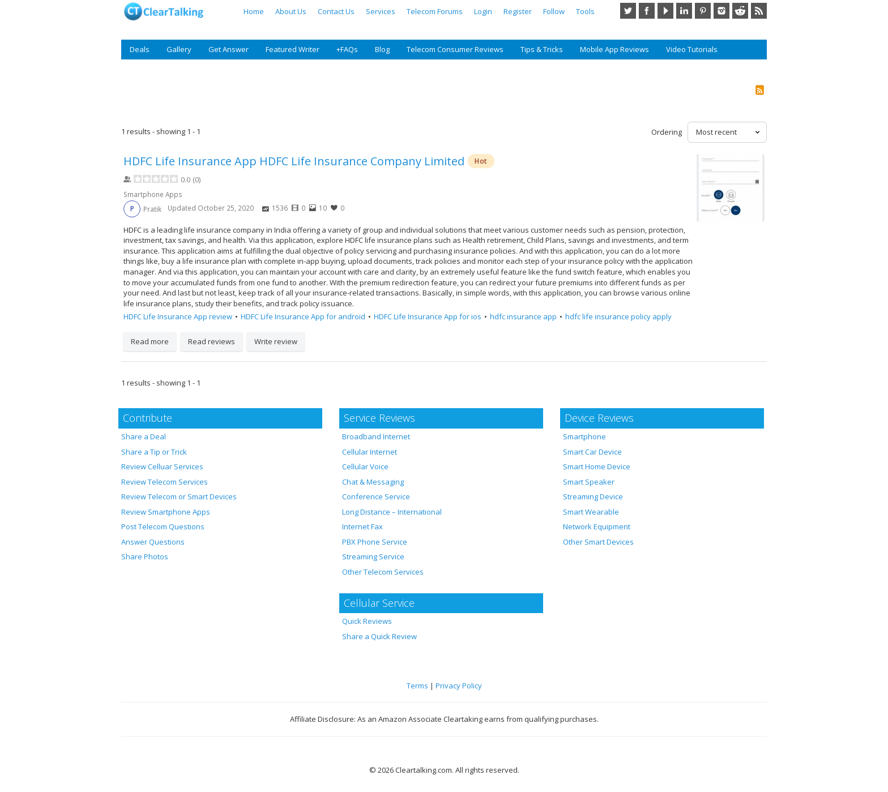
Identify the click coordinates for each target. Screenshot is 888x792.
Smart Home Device (596, 466)
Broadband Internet (376, 436)
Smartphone (584, 436)
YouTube (665, 11)
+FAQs (347, 49)
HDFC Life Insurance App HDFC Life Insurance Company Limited (293, 161)
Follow (554, 11)
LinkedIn (684, 11)
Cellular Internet (369, 452)
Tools (585, 11)
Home (254, 11)
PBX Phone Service (374, 542)
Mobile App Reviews (614, 49)
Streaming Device (593, 496)
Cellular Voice (365, 466)
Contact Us (336, 11)
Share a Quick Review (379, 636)
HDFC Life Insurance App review (177, 316)
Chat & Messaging (373, 482)
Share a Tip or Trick (154, 452)
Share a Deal (143, 436)
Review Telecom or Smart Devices (179, 496)
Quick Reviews (367, 621)
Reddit (740, 11)
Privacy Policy (459, 685)
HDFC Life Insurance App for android (303, 316)
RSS (759, 11)
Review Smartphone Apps (165, 512)
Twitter (628, 11)
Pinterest (703, 11)
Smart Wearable (591, 512)
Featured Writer (292, 49)
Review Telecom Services (164, 482)
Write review (275, 341)
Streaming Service (373, 556)
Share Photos (144, 556)
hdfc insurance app (523, 316)
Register (517, 11)
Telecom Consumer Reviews (455, 49)
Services (380, 11)
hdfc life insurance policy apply (618, 316)
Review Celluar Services (162, 466)
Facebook (647, 11)
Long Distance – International (392, 512)
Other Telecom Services (383, 572)
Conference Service (376, 496)
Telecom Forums (435, 11)
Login (483, 11)
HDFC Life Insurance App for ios (427, 316)
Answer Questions (153, 542)
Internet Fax (362, 526)
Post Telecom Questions (162, 526)
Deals (140, 49)
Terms (417, 685)
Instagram (721, 11)
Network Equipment (596, 526)
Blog (382, 49)
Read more (150, 341)
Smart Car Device (592, 452)
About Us (290, 11)
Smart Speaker (588, 482)
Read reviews (211, 341)
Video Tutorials (692, 49)
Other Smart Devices (598, 542)
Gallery (178, 49)
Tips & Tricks (541, 49)
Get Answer (228, 49)
